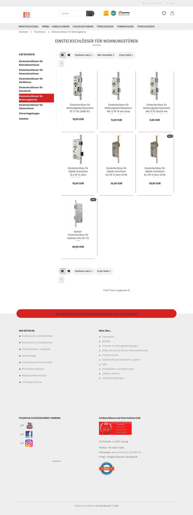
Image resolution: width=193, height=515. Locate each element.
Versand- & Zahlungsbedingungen (120, 346)
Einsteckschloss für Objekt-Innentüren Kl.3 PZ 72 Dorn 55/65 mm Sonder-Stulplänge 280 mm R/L (116, 172)
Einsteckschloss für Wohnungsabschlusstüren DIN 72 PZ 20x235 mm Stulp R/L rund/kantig (156, 108)
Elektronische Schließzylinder (37, 336)
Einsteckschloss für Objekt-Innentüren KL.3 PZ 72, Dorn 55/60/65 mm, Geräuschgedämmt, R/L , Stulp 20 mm (78, 172)
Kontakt (106, 341)
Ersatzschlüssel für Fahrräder (37, 362)
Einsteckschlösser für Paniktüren (31, 80)
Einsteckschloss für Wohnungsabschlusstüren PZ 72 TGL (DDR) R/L (80, 108)
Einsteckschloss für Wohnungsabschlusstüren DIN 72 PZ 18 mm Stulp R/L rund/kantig (118, 108)
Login (170, 3)
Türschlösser (105, 26)
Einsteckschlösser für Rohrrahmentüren (31, 63)
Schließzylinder (83, 26)
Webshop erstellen (84, 505)
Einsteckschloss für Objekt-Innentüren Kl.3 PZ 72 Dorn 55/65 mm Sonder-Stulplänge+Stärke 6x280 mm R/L (154, 172)
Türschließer (145, 26)
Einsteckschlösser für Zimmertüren (31, 106)
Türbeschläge (125, 26)
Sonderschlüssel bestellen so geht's (121, 359)
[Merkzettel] (164, 13)
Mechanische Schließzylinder (36, 342)
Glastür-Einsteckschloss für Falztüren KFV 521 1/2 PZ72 (78, 235)
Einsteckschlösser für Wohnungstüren (31, 98)
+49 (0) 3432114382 (152, 3)
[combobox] (84, 55)
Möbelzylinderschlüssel (34, 375)
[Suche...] (90, 13)
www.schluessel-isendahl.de (126, 452)
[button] (172, 13)
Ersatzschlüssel (28, 26)
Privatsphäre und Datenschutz (118, 369)
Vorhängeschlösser (32, 382)
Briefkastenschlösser (33, 369)
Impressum (108, 336)
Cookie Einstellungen (113, 378)
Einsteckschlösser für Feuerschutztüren (31, 72)
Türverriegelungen (29, 113)
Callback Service (111, 373)
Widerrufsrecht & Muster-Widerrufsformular (125, 350)
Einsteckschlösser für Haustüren (31, 89)
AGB (104, 364)
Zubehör (24, 118)
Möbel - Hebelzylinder (55, 26)
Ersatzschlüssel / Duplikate (36, 349)
